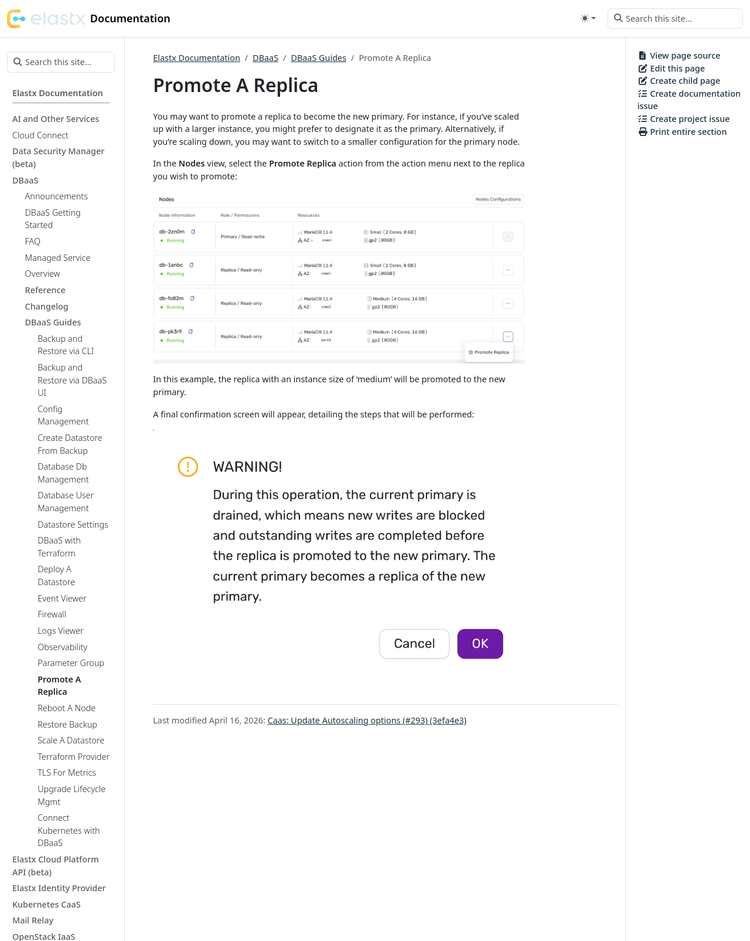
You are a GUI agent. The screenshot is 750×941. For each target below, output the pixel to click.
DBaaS (265, 57)
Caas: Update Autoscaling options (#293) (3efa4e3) (367, 720)
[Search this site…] (675, 18)
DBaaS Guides (318, 57)
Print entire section (682, 131)
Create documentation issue (689, 100)
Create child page (679, 80)
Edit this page (671, 68)
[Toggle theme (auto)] (588, 18)
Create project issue (684, 118)
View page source (679, 55)
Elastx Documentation (196, 57)
